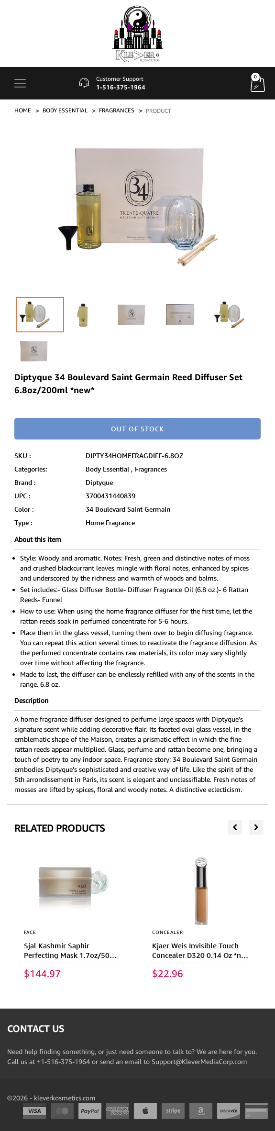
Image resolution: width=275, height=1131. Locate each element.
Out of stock (137, 428)
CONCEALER (167, 932)
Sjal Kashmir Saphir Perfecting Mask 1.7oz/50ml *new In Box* (71, 955)
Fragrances (151, 468)
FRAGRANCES (116, 110)
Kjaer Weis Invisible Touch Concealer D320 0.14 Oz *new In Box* (201, 955)
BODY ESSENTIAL (65, 110)
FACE (30, 932)
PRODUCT (158, 110)
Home (22, 110)
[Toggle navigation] (20, 83)
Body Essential (107, 468)
